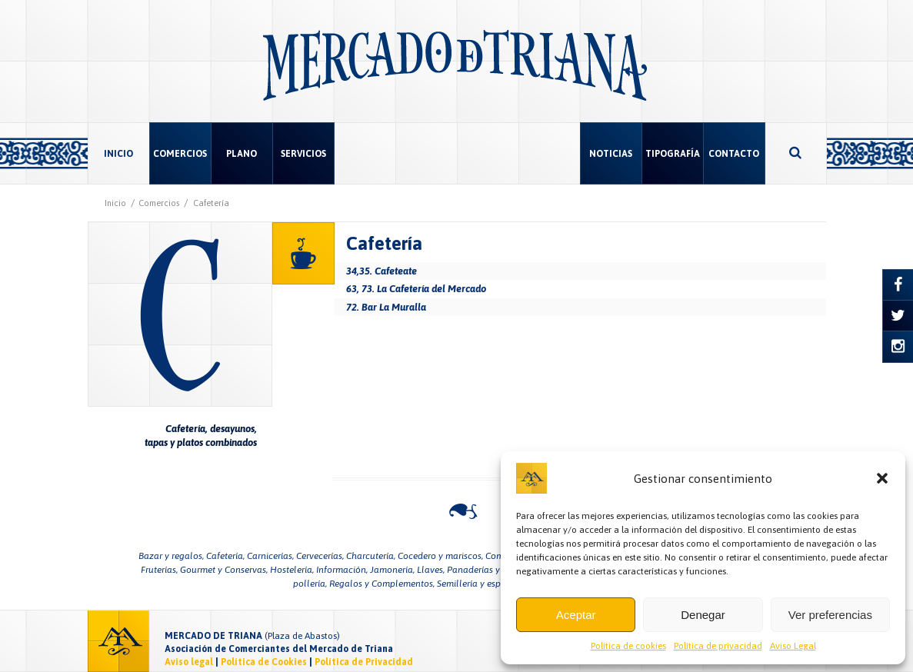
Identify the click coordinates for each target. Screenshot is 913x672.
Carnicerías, (270, 556)
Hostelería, (292, 569)
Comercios (158, 203)
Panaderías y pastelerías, (497, 569)
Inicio (115, 203)
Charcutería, (370, 556)
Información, (342, 569)
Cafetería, (225, 556)
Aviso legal (189, 662)
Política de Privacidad (364, 662)
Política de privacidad (718, 645)
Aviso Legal (793, 645)
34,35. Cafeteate (381, 271)
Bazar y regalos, (171, 556)
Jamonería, (392, 569)
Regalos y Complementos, (382, 583)
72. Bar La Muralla (386, 307)
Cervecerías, (320, 556)
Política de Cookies (264, 662)
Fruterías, (159, 569)
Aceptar (576, 614)
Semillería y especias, (480, 583)
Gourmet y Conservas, (224, 569)
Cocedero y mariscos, (440, 556)
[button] (882, 478)
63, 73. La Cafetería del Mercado (416, 288)
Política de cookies (628, 645)
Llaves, (431, 569)
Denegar (703, 614)
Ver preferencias (830, 614)
